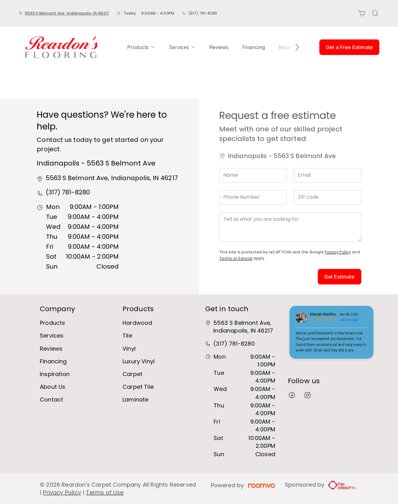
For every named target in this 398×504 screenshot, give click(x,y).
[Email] (327, 175)
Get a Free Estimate (349, 47)
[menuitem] (141, 47)
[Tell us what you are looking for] (290, 227)
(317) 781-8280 (202, 13)
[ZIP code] (327, 197)
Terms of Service (235, 258)
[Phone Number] (252, 197)
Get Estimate (339, 277)
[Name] (252, 175)
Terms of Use (104, 492)
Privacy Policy (338, 252)
